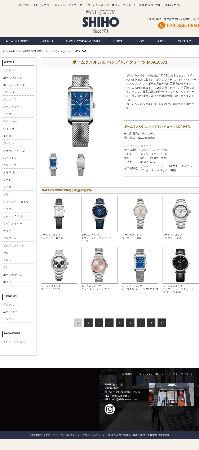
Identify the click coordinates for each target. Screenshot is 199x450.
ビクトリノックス (14, 245)
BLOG (140, 41)
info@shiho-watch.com (125, 399)
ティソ (7, 230)
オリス (7, 194)
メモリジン (10, 172)
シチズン (8, 114)
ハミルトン (10, 158)
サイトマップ (180, 374)
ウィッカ (8, 128)
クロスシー (10, 121)
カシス (7, 267)
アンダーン (10, 238)
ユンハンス (10, 165)
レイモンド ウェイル (15, 201)
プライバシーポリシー (152, 374)
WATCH (47, 41)
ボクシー (8, 282)
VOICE (118, 41)
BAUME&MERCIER (33, 51)
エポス (7, 136)
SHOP (161, 41)
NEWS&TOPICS (17, 41)
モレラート (10, 260)
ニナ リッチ (10, 311)
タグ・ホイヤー (12, 223)
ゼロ (6, 252)
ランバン (8, 319)
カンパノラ (10, 99)
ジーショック (11, 106)
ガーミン (8, 143)
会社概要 (127, 374)
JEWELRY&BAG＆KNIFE (83, 41)
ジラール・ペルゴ (14, 150)
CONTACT (185, 41)
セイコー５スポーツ (15, 216)
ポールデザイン (12, 274)
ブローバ (8, 92)
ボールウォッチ (12, 77)
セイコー (8, 209)
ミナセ (7, 179)
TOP (2, 51)
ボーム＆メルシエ (14, 85)
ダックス (8, 304)
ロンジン (8, 70)
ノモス (7, 187)
